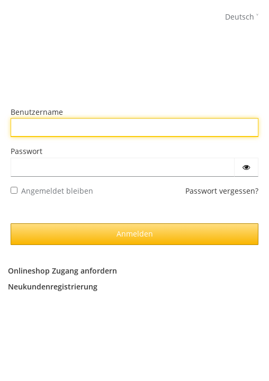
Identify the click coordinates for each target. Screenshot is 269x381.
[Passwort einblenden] (246, 167)
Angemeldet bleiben (52, 191)
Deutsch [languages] (239, 17)
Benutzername (37, 112)
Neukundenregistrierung (52, 287)
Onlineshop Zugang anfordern (62, 271)
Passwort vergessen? (221, 191)
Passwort (26, 151)
